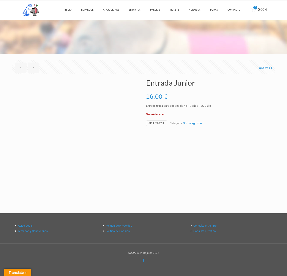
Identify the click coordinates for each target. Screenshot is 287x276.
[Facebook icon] (143, 260)
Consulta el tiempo (205, 225)
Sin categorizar (192, 123)
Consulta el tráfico (204, 231)
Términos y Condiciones (33, 231)
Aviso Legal (25, 225)
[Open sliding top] (143, 5)
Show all (265, 67)
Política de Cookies (118, 231)
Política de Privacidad (119, 225)
